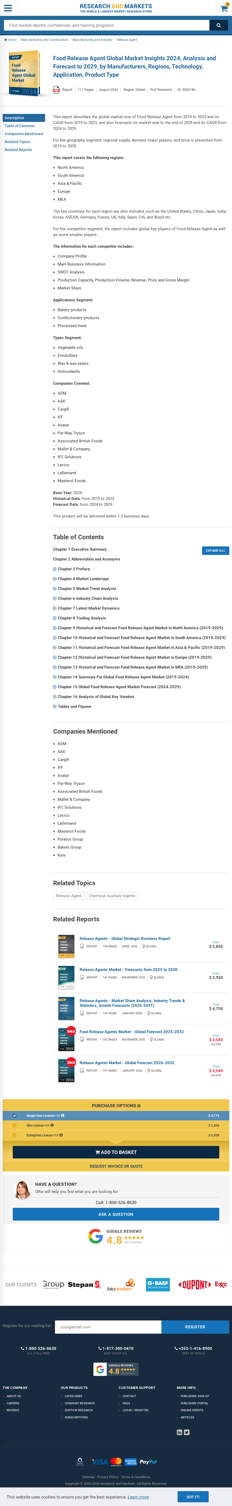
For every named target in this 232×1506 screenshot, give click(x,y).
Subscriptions (76, 1417)
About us (14, 1396)
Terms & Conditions (135, 1477)
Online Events (192, 1410)
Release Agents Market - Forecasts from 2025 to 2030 (129, 969)
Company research (80, 1403)
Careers (13, 1403)
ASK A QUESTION (116, 1214)
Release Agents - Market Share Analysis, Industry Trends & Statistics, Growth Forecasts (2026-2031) (132, 1003)
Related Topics (17, 142)
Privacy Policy (107, 1477)
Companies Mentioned (24, 134)
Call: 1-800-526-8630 (116, 1202)
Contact (129, 1396)
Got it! (193, 1497)
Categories (74, 1396)
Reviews (13, 1410)
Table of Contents (20, 126)
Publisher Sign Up (195, 1396)
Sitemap (88, 1477)
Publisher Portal (195, 1403)
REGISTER (195, 1327)
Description (14, 118)
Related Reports (18, 150)
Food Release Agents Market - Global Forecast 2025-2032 (132, 1031)
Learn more (138, 1497)
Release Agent (68, 895)
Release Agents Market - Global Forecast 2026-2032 (127, 1062)
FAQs (126, 1403)
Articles (188, 1417)
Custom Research (79, 1410)
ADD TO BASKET (116, 1152)
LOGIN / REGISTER (135, 1410)
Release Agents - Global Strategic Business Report (125, 938)
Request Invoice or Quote (116, 1166)
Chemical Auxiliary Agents (112, 895)
